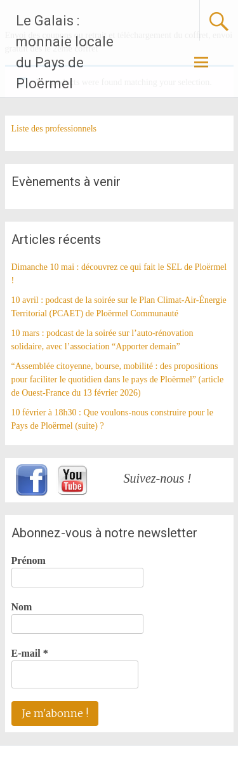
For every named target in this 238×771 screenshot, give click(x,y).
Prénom (28, 560)
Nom (21, 606)
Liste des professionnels (54, 128)
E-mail (29, 653)
